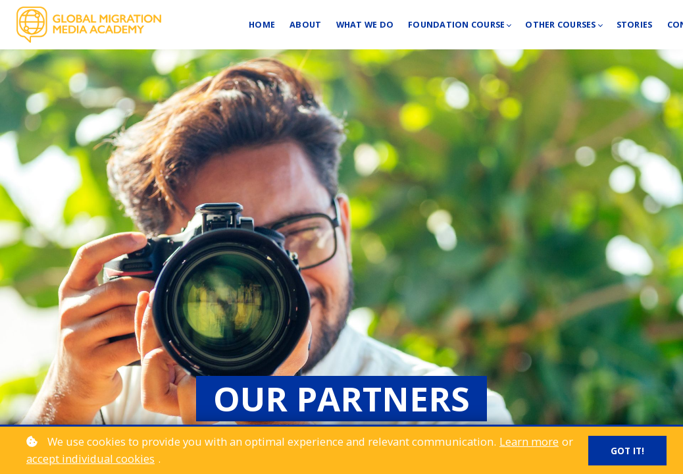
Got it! (627, 450)
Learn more (529, 441)
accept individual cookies (90, 458)
